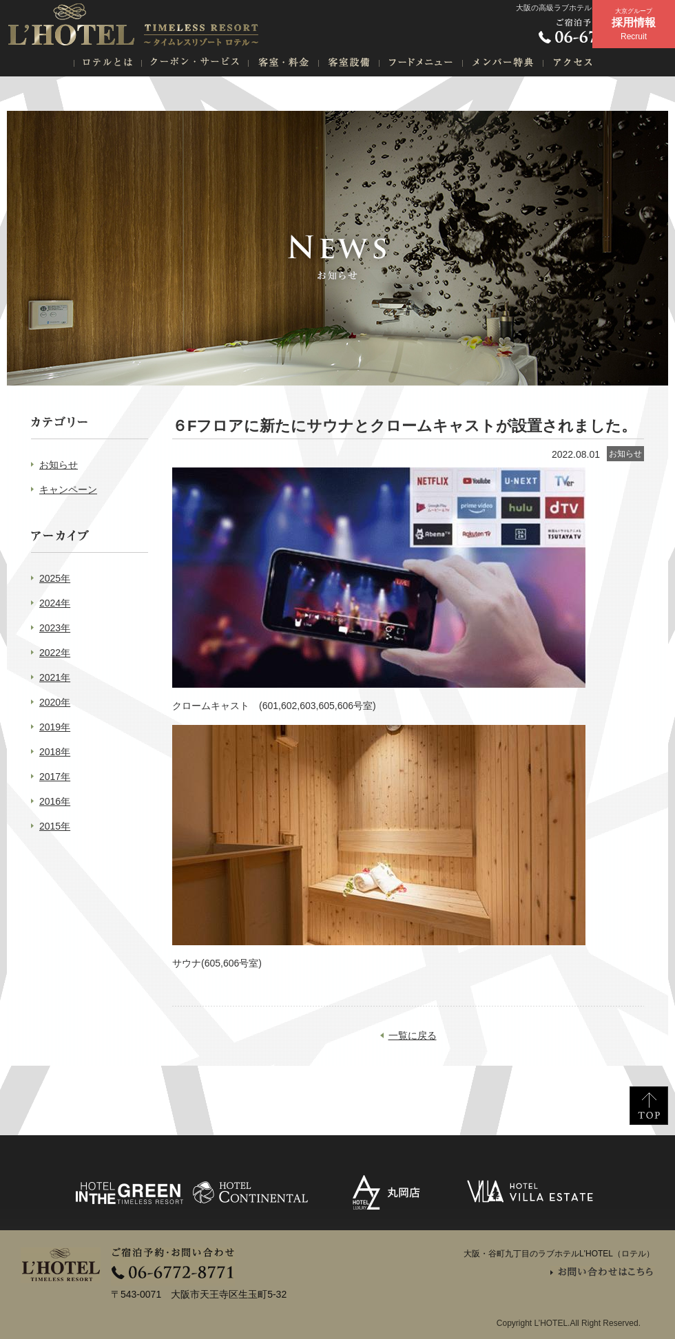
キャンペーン (68, 489)
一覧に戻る (412, 1035)
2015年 (54, 826)
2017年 (54, 776)
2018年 (54, 751)
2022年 (54, 652)
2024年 (54, 603)
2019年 (54, 726)
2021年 (54, 677)
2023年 (54, 627)
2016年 (54, 801)
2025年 (54, 578)
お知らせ (58, 464)
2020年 (54, 702)
